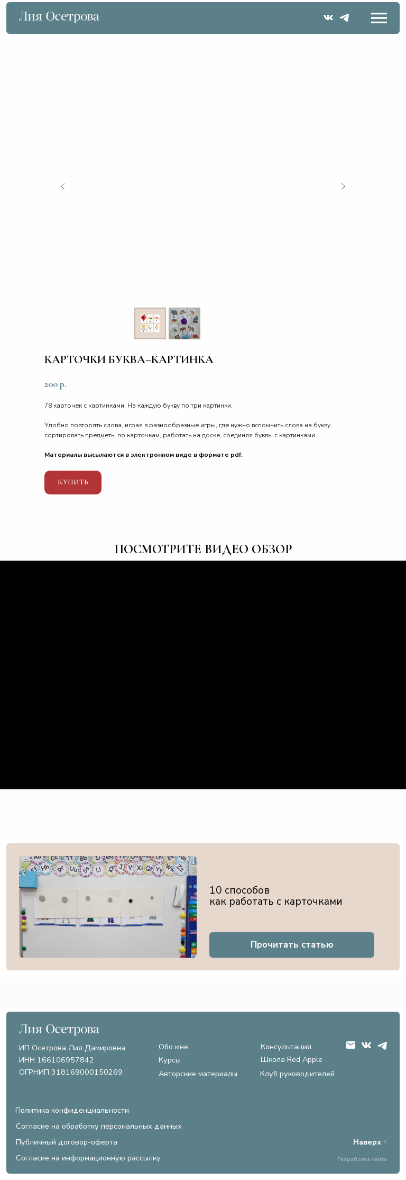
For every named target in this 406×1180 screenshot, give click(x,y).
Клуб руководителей (297, 1073)
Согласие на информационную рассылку (88, 1157)
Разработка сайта (362, 1159)
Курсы (170, 1060)
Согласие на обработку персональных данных (99, 1126)
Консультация (286, 1046)
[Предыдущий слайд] (63, 186)
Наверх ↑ (370, 1142)
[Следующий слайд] (343, 186)
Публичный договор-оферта (66, 1142)
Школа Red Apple (291, 1059)
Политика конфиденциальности (72, 1110)
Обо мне (173, 1046)
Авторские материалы (198, 1073)
